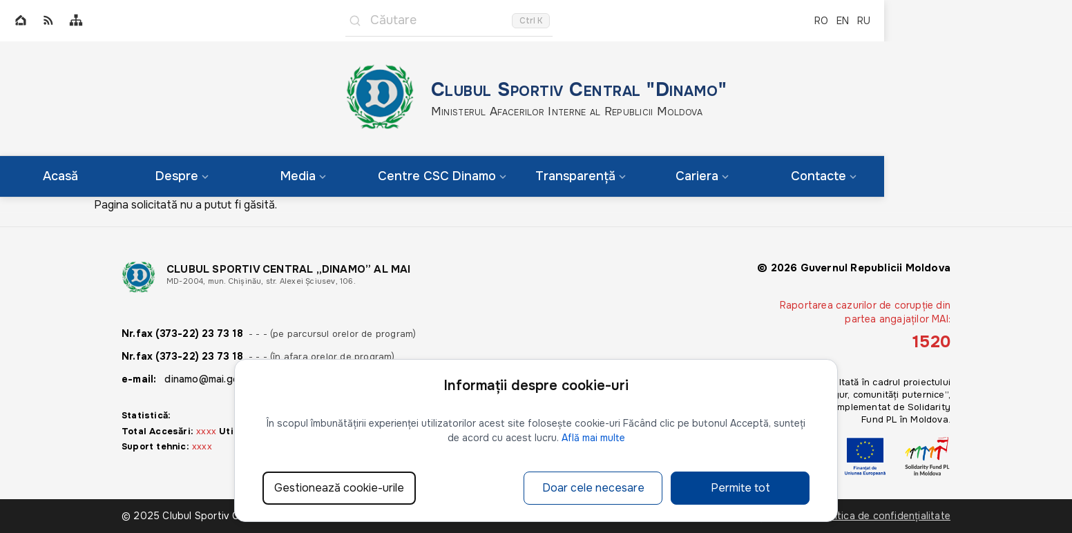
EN (842, 20)
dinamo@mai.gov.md (212, 379)
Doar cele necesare (593, 488)
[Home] (21, 21)
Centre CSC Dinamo (442, 176)
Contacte (823, 176)
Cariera (702, 176)
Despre (182, 176)
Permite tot (740, 488)
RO (821, 20)
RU (863, 20)
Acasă (60, 176)
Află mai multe (593, 438)
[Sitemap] (76, 21)
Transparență (580, 176)
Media (303, 176)
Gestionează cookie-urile (339, 488)
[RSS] (48, 21)
